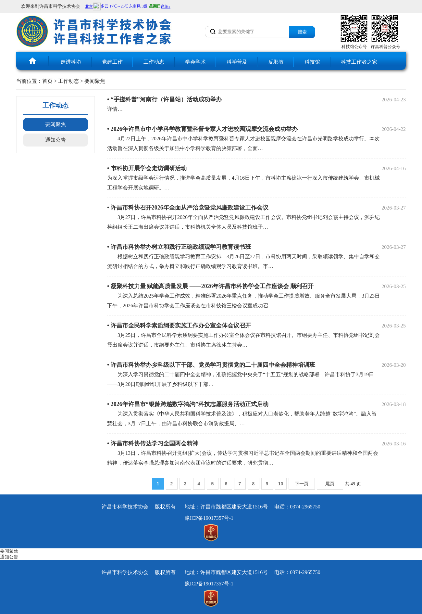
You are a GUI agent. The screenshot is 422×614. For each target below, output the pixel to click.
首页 (47, 81)
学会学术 (195, 62)
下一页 (301, 483)
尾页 (329, 483)
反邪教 (276, 62)
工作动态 (153, 62)
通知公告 (55, 140)
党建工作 (112, 62)
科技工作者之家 (359, 62)
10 (280, 483)
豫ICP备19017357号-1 (209, 518)
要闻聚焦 (94, 81)
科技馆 (312, 62)
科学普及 (237, 62)
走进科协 (70, 62)
